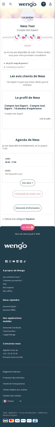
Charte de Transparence (14, 383)
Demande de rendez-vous (27, 193)
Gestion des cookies (12, 395)
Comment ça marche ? (15, 67)
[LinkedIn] (17, 261)
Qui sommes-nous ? (12, 277)
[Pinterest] (21, 261)
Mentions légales (10, 415)
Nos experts (8, 287)
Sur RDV (27, 227)
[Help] (43, 4)
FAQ (4, 284)
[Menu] (3, 4)
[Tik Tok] (25, 261)
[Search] (10, 4)
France (11, 401)
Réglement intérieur (12, 371)
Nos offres (7, 291)
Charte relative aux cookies (15, 389)
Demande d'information (28, 208)
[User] (51, 4)
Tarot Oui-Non (9, 331)
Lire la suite (45, 118)
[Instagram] (10, 261)
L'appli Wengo (9, 334)
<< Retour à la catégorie (18, 219)
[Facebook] (6, 261)
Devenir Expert (9, 306)
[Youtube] (14, 261)
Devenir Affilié (9, 310)
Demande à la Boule (12, 327)
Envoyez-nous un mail (13, 357)
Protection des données (13, 377)
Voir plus (27, 182)
